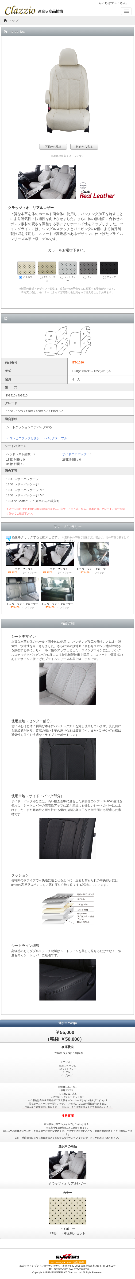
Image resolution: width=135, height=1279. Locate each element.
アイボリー (26, 270)
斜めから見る (84, 146)
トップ (13, 20)
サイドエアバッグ (74, 454)
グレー (88, 270)
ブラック (109, 270)
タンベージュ (47, 272)
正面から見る (53, 146)
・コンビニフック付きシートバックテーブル (36, 438)
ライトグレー (67, 272)
